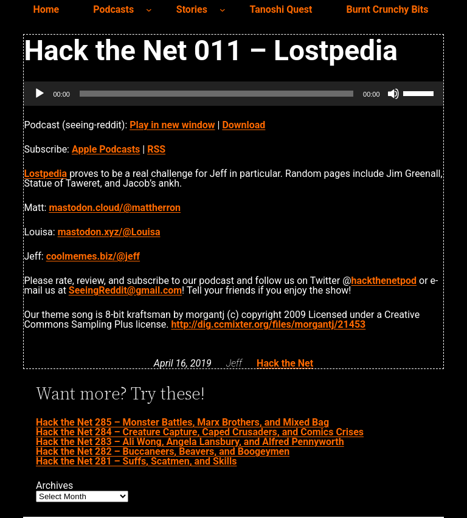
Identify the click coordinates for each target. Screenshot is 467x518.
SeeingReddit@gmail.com (125, 290)
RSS (156, 149)
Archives (54, 486)
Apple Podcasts (106, 149)
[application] (233, 93)
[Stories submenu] (223, 10)
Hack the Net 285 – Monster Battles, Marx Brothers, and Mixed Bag (182, 422)
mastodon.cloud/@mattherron (115, 207)
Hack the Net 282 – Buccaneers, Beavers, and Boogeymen (162, 451)
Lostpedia (45, 173)
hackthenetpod (384, 280)
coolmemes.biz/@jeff (93, 256)
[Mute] (393, 94)
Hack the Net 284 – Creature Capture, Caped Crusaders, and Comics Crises (200, 432)
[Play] (39, 94)
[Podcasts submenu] (149, 10)
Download (243, 125)
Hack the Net (285, 363)
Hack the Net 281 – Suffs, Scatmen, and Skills (136, 461)
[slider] (216, 94)
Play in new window (172, 125)
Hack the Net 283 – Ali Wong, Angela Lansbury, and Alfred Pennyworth (190, 441)
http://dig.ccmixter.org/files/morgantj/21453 (268, 324)
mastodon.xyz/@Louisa (109, 232)
